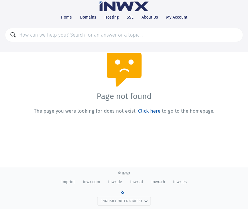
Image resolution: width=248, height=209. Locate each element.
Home (66, 17)
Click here (149, 111)
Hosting (111, 17)
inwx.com (91, 181)
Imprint (68, 181)
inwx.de (115, 181)
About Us (150, 17)
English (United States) (124, 201)
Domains (88, 17)
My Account (176, 17)
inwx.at (136, 181)
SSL (130, 17)
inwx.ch (158, 181)
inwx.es (180, 181)
